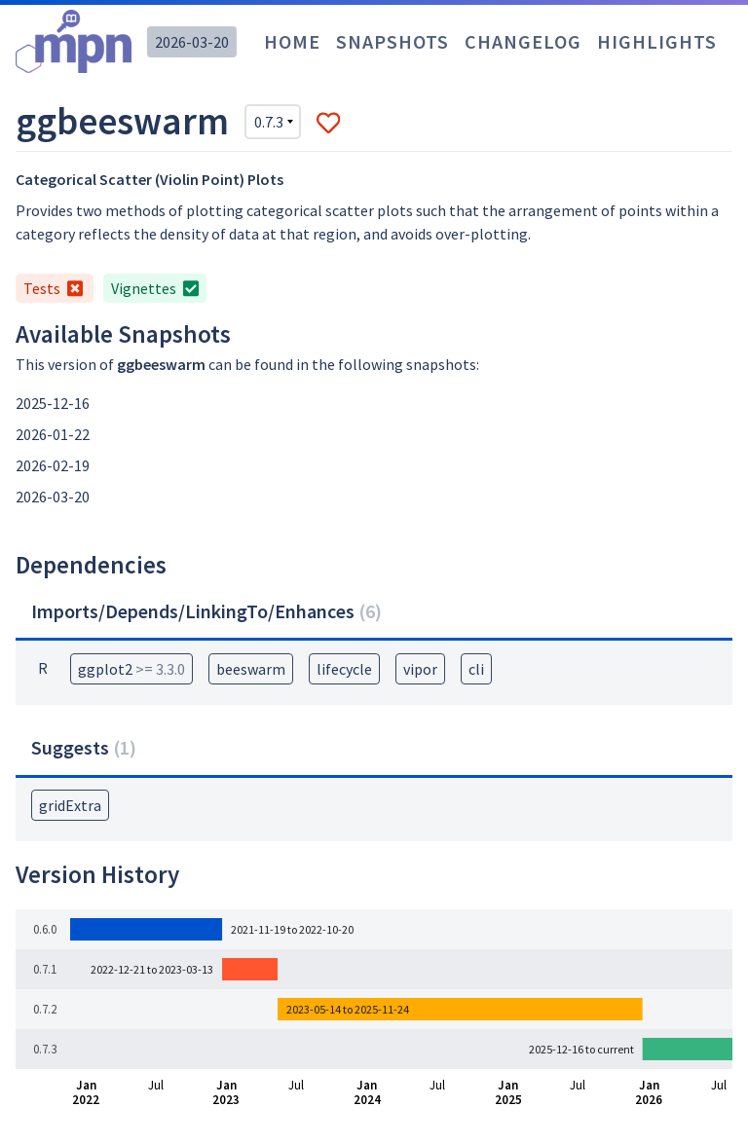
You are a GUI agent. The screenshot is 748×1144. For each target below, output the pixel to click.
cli (476, 669)
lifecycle (344, 669)
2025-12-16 (53, 403)
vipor (420, 669)
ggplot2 (131, 669)
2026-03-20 (192, 42)
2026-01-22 (53, 434)
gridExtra (70, 805)
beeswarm (250, 669)
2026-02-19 (53, 465)
